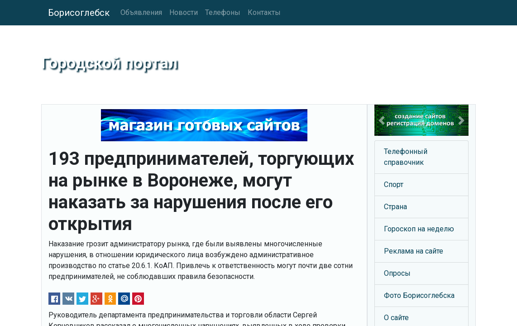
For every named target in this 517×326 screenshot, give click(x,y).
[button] (381, 120)
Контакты (264, 12)
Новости (183, 12)
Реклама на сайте (413, 251)
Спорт (393, 184)
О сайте (396, 317)
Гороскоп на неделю (419, 229)
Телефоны (222, 12)
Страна (395, 206)
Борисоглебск (79, 12)
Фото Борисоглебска (419, 295)
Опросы (397, 273)
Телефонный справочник (405, 157)
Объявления (141, 12)
